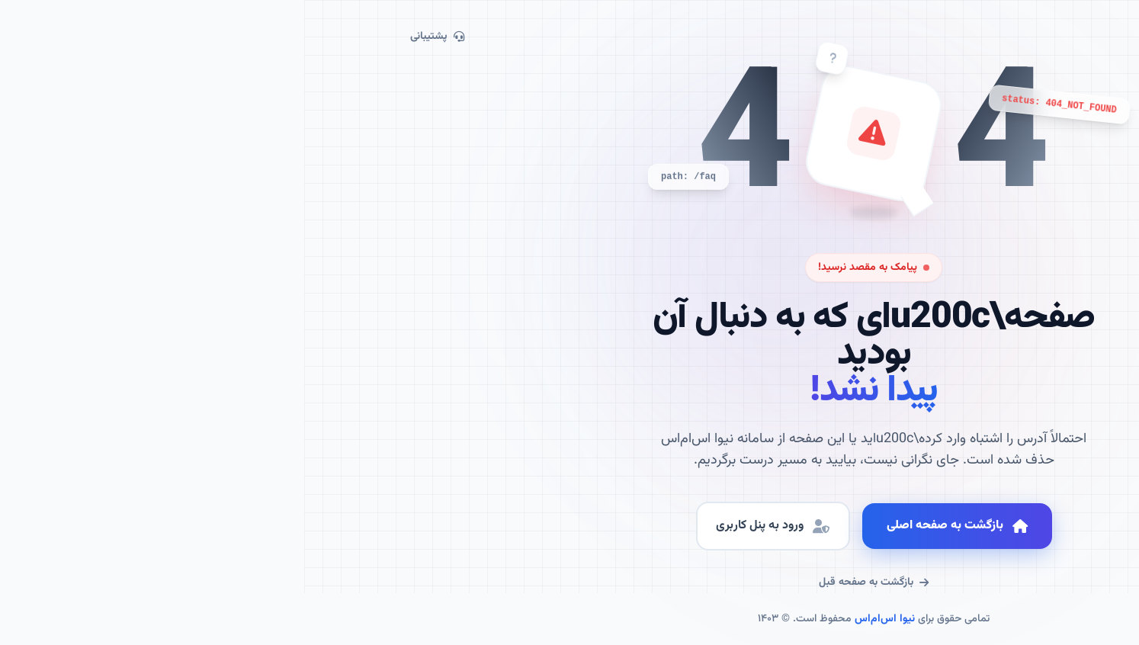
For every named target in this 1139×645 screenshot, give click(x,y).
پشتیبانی (133, 36)
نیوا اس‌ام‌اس (580, 619)
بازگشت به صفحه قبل (569, 582)
